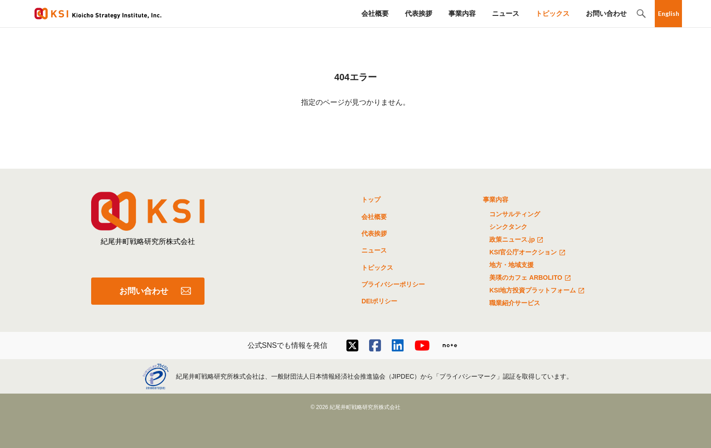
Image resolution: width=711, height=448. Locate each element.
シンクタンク (508, 226)
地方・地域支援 (511, 264)
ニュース (505, 13)
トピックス (553, 13)
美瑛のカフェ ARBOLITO (531, 278)
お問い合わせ (606, 13)
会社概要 (375, 13)
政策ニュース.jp (517, 240)
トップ (370, 199)
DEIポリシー (379, 301)
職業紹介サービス (514, 303)
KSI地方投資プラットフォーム (538, 291)
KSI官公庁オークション (528, 253)
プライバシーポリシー (393, 284)
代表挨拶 (418, 13)
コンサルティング (514, 214)
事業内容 (462, 13)
